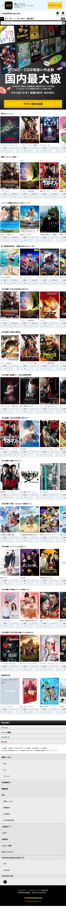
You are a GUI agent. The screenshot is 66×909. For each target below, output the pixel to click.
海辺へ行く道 (44, 706)
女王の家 (22, 578)
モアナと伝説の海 (5, 277)
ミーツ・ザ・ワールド (6, 706)
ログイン (63, 15)
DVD (2, 18)
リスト (57, 15)
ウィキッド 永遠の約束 (27, 191)
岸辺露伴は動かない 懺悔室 (48, 234)
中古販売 (6, 814)
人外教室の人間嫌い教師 (7, 535)
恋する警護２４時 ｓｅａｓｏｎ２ (30, 492)
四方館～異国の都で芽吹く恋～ (29, 620)
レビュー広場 (6, 845)
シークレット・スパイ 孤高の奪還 (30, 145)
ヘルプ (4, 833)
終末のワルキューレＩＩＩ (47, 535)
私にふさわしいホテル (26, 706)
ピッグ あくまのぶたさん (47, 406)
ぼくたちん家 (44, 492)
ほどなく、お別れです (6, 234)
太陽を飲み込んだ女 (45, 578)
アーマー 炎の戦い (6, 363)
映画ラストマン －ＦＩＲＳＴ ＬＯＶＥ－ (52, 191)
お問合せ (5, 839)
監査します (3, 578)
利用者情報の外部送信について (41, 750)
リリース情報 (33, 732)
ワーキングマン (4, 191)
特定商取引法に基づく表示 (26, 750)
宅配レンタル (8, 801)
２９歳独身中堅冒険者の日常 (28, 535)
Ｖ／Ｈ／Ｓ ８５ (45, 145)
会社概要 (4, 748)
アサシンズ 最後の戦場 (47, 363)
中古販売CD (22, 18)
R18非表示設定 (8, 820)
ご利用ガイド (6, 827)
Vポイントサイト (8, 852)
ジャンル (33, 727)
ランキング (33, 737)
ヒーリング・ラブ (5, 620)
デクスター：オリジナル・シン (49, 663)
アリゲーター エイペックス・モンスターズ (13, 145)
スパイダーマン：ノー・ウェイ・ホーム (51, 277)
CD (7, 18)
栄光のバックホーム (26, 234)
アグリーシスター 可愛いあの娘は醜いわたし (13, 406)
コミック (14, 18)
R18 (63, 18)
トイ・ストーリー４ (26, 277)
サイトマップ (54, 750)
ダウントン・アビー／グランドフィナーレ (32, 663)
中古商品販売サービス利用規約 (39, 748)
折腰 (41, 620)
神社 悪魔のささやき (26, 406)
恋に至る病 (23, 449)
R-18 (33, 742)
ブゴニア (42, 320)
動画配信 (31, 18)
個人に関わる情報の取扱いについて (10, 750)
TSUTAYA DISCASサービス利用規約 (22, 748)
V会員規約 (10, 748)
